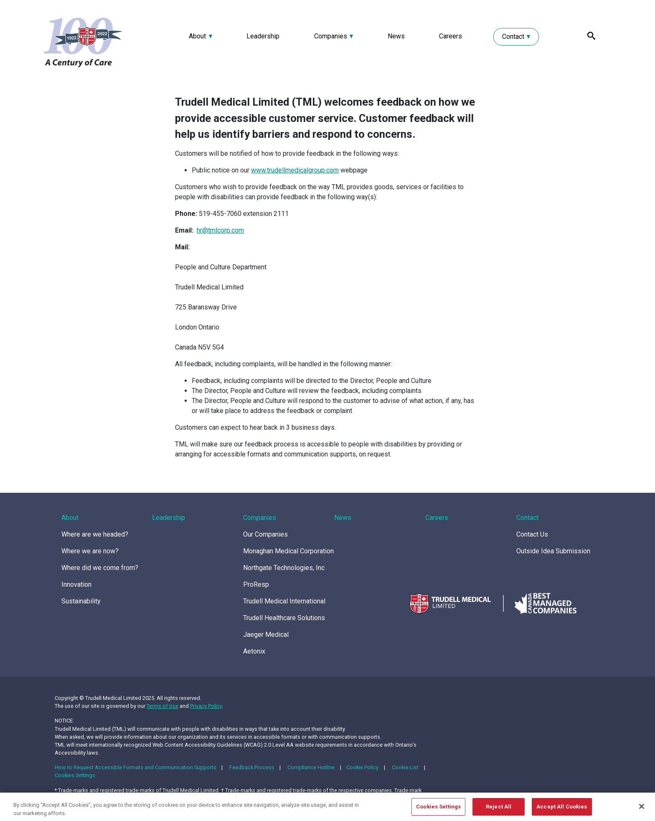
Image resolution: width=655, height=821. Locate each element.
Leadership (262, 36)
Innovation (76, 584)
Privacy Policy (206, 706)
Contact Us (532, 534)
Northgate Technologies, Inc (284, 568)
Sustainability (81, 601)
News (396, 36)
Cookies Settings (75, 775)
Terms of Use (162, 706)
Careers (450, 36)
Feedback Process (251, 767)
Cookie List (405, 767)
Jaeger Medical (266, 635)
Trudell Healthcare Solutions (284, 618)
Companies (330, 36)
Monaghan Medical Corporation (288, 551)
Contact (513, 37)
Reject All (498, 809)
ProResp (256, 584)
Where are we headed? (94, 534)
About (197, 36)
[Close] (641, 809)
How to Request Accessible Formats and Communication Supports (135, 767)
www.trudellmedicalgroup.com (295, 170)
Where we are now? (90, 551)
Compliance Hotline (311, 767)
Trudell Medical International (284, 601)
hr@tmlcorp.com (220, 230)
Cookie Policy (362, 767)
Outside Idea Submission (553, 551)
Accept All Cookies (561, 809)
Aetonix (254, 651)
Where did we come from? (99, 568)
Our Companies (265, 534)
